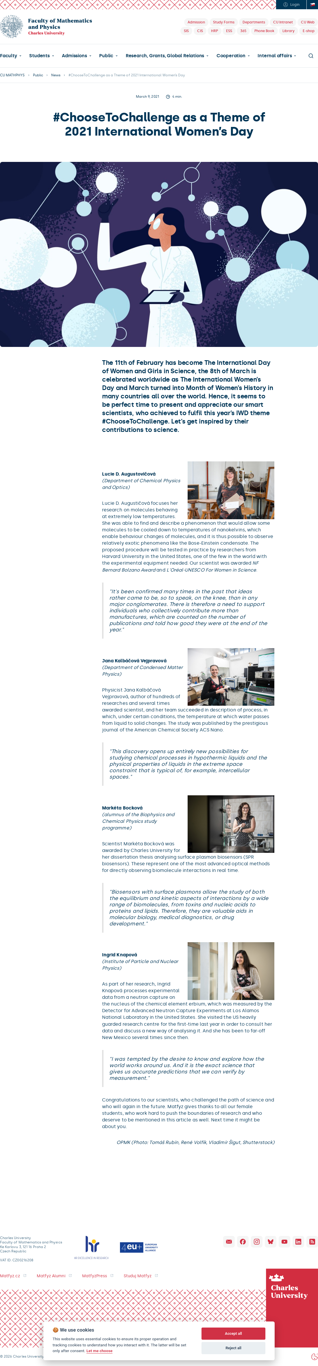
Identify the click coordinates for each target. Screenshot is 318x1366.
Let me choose (99, 1350)
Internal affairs (275, 55)
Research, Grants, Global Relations (165, 55)
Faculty (8, 55)
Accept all (233, 1333)
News (55, 75)
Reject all (233, 1348)
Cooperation (231, 55)
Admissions (74, 55)
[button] (10, 56)
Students (39, 55)
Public (106, 55)
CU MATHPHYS (12, 75)
